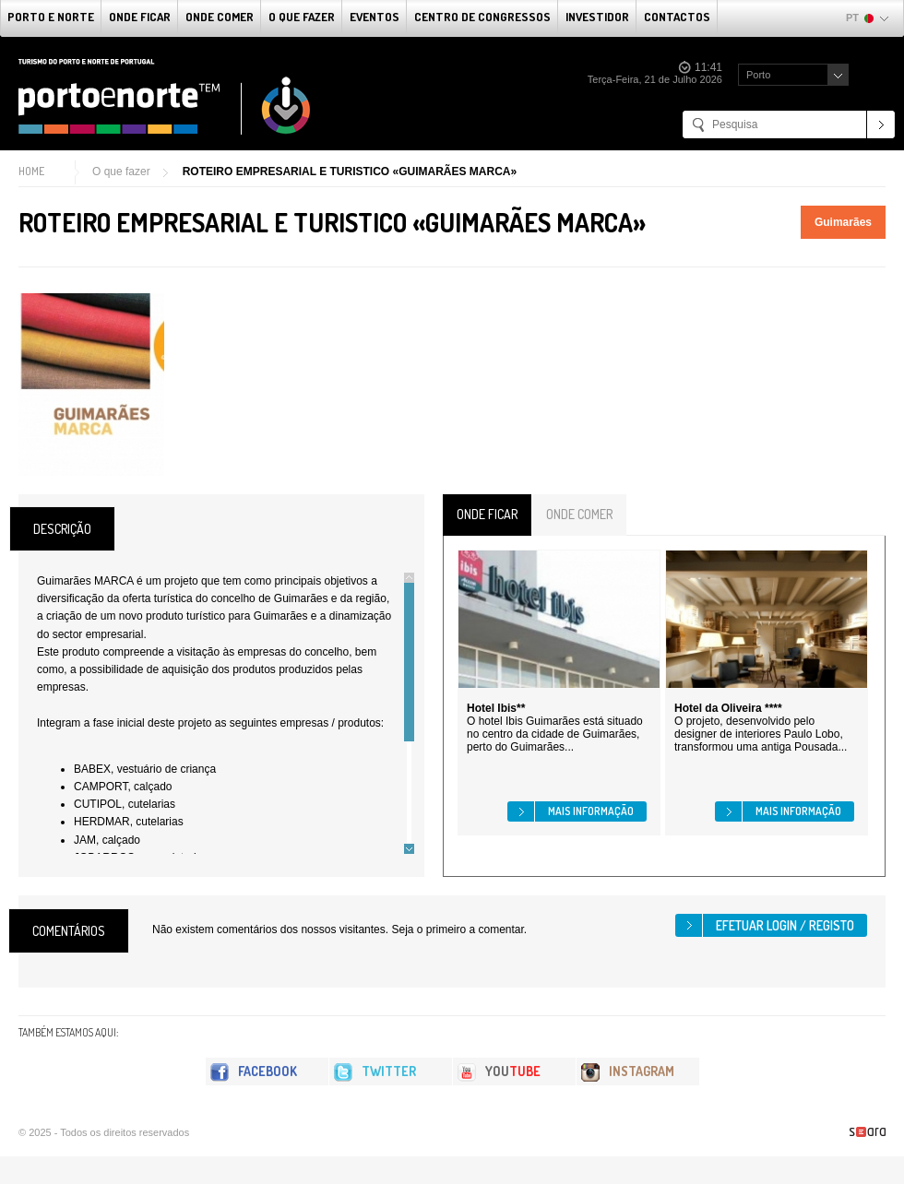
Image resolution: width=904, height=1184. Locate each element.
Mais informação (591, 811)
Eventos (374, 16)
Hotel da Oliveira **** (728, 708)
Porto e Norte (50, 16)
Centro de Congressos (482, 16)
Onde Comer (219, 16)
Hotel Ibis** (496, 708)
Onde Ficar (140, 16)
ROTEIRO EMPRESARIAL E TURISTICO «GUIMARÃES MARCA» (350, 171)
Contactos (677, 16)
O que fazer (301, 16)
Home (31, 171)
